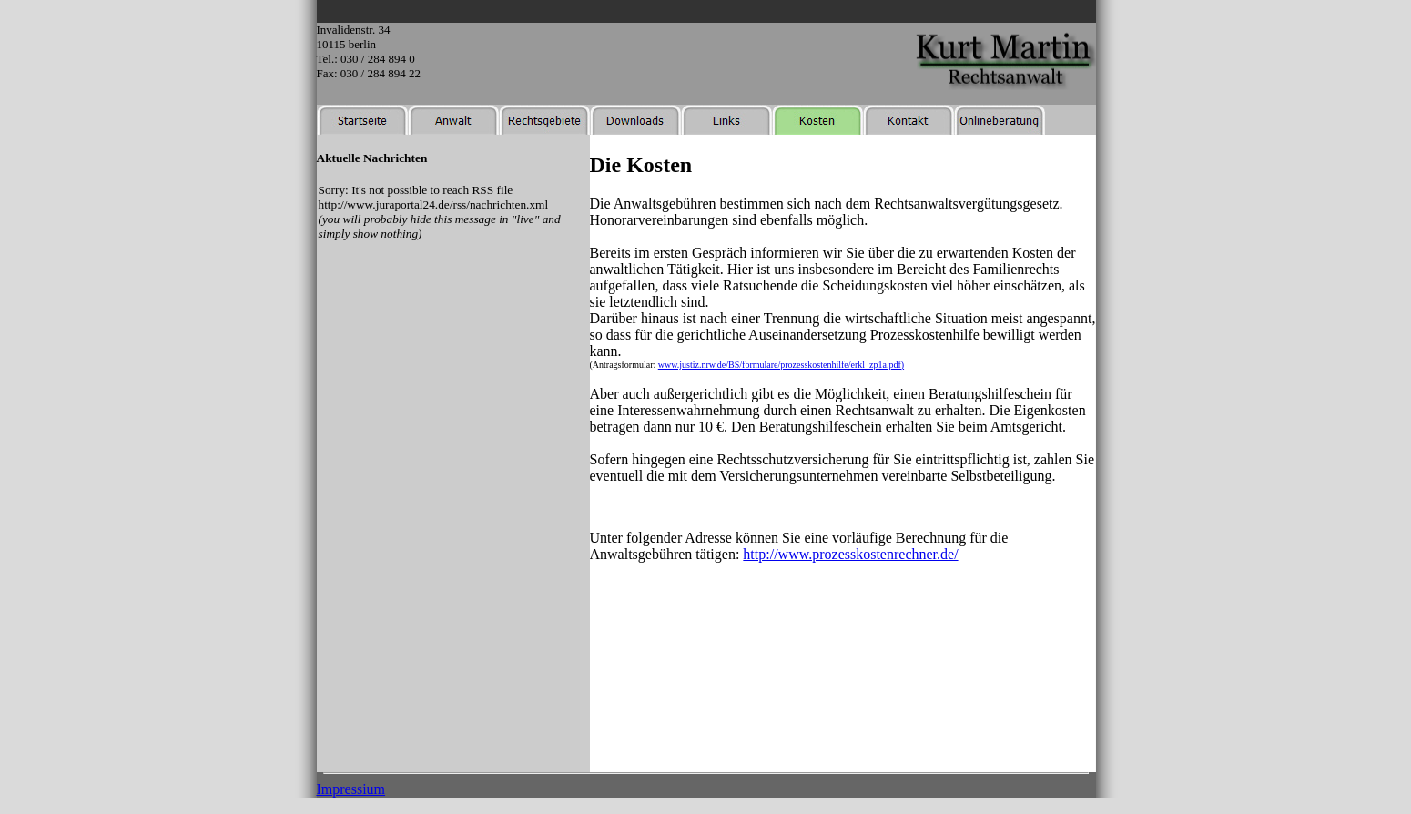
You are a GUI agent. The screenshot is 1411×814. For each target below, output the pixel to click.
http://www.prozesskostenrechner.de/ (850, 554)
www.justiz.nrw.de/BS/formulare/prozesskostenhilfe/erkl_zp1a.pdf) (781, 365)
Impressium (351, 789)
